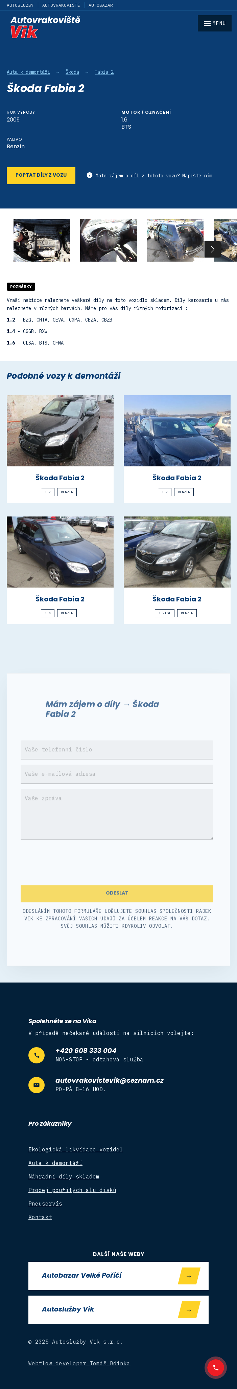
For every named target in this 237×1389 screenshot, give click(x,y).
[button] (213, 249)
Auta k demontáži (28, 72)
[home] (118, 27)
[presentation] (72, 872)
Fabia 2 (104, 72)
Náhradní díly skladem (63, 1176)
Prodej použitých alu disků (72, 1190)
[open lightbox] (42, 240)
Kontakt (40, 1217)
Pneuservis (45, 1203)
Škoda (72, 72)
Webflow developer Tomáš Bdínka (79, 1363)
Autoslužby (20, 5)
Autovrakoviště (61, 5)
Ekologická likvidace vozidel (75, 1149)
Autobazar (101, 5)
